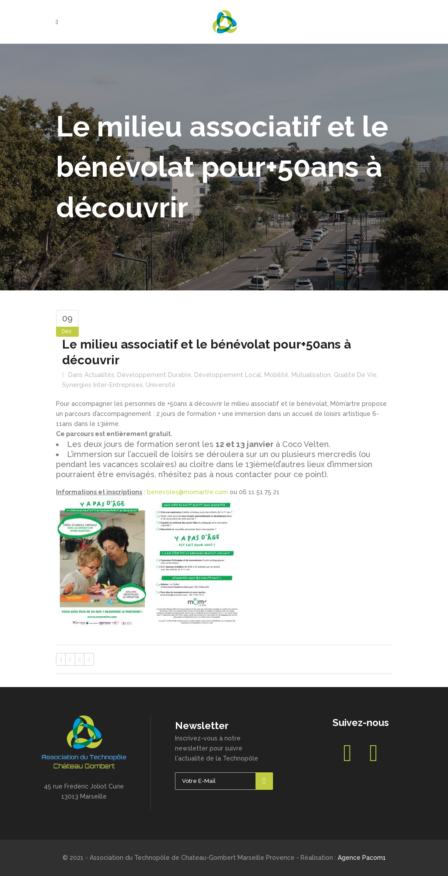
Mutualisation (311, 374)
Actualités (99, 374)
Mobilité (276, 374)
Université (160, 384)
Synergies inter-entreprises (102, 384)
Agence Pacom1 (362, 857)
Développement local (227, 374)
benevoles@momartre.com (187, 492)
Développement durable (154, 374)
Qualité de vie (355, 374)
